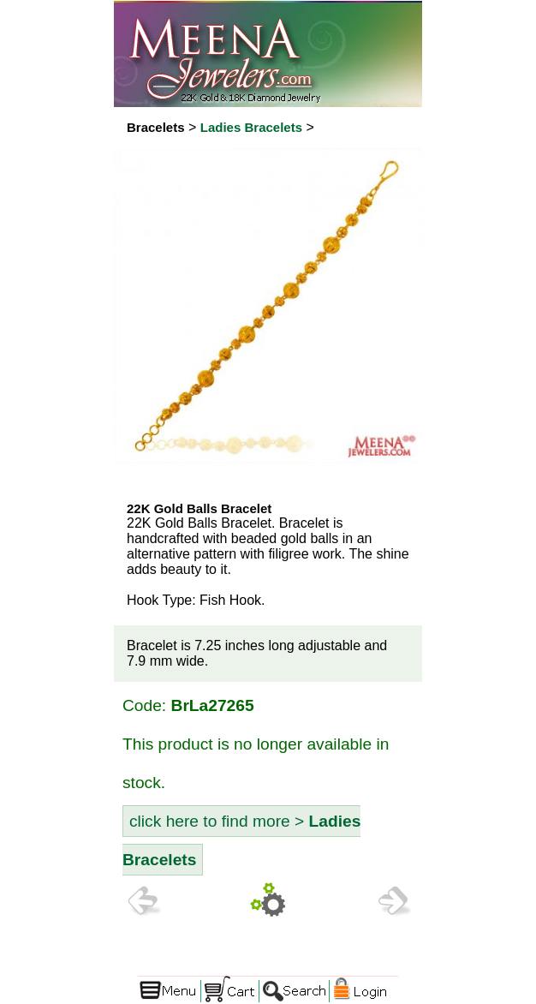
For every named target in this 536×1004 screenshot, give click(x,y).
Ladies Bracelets (251, 127)
